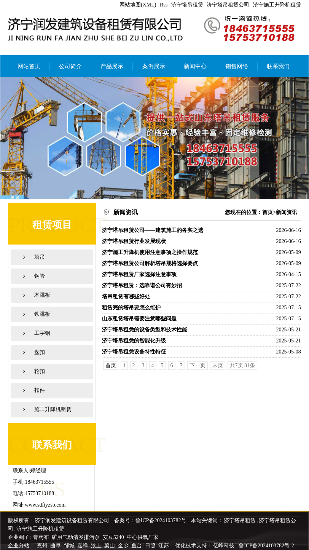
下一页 (197, 365)
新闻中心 (195, 66)
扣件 (39, 390)
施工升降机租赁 (53, 409)
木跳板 (42, 295)
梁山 (110, 545)
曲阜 (56, 545)
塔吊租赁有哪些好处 (126, 296)
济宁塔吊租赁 (187, 5)
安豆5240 (113, 537)
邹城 (70, 545)
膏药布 (41, 537)
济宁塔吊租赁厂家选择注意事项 (139, 274)
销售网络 (236, 66)
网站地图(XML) (137, 5)
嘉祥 (83, 545)
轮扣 (39, 371)
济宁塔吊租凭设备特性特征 (134, 352)
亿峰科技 (223, 545)
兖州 (43, 545)
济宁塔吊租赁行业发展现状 (134, 241)
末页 (217, 365)
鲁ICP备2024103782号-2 (266, 545)
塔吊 (39, 257)
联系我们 (278, 66)
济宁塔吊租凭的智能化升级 (134, 341)
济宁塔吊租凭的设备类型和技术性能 (144, 330)
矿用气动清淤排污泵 (76, 537)
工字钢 (42, 333)
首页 (267, 212)
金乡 (124, 545)
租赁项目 (52, 224)
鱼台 (137, 545)
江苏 (164, 545)
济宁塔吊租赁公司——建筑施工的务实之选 (152, 230)
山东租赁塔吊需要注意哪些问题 (139, 318)
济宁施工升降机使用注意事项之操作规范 (150, 252)
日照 (151, 545)
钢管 (39, 276)
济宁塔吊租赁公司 (228, 5)
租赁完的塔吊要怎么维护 (131, 307)
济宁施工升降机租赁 (277, 5)
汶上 (97, 545)
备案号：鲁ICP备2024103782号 (150, 520)
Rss (163, 5)
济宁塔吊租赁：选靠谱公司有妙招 (142, 285)
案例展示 (153, 66)
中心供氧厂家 (143, 537)
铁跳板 (42, 314)
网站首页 (29, 66)
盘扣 (39, 352)
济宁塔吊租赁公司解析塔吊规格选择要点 (150, 263)
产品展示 (111, 66)
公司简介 (70, 66)
